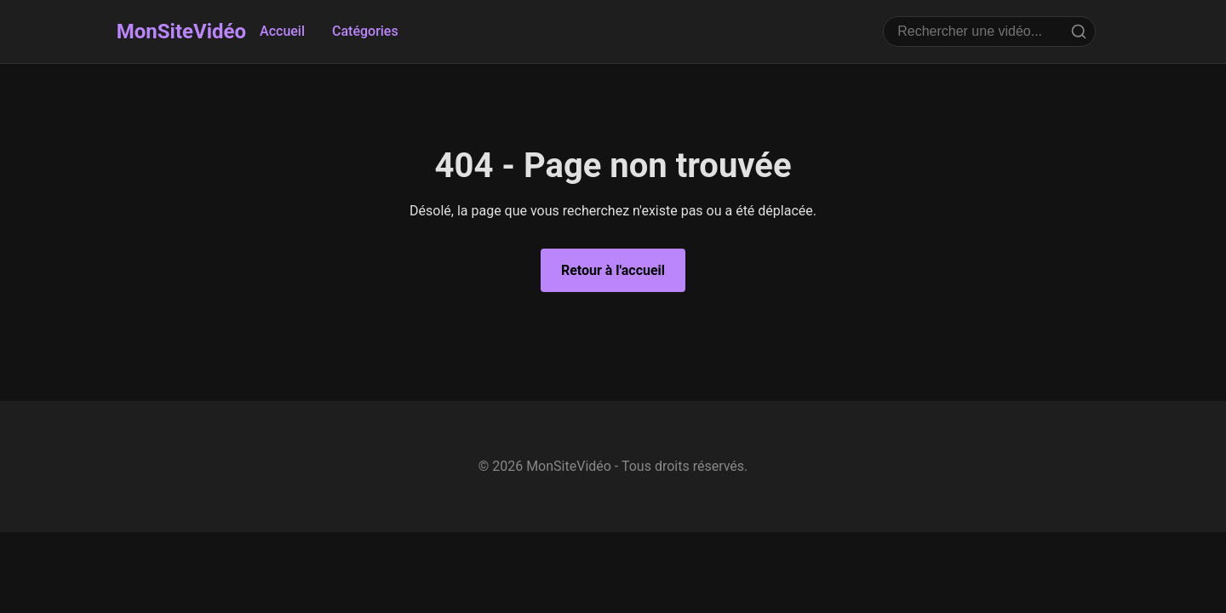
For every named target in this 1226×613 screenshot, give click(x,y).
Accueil (282, 31)
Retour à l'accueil (613, 270)
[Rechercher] (1079, 31)
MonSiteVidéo (181, 31)
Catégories (365, 31)
